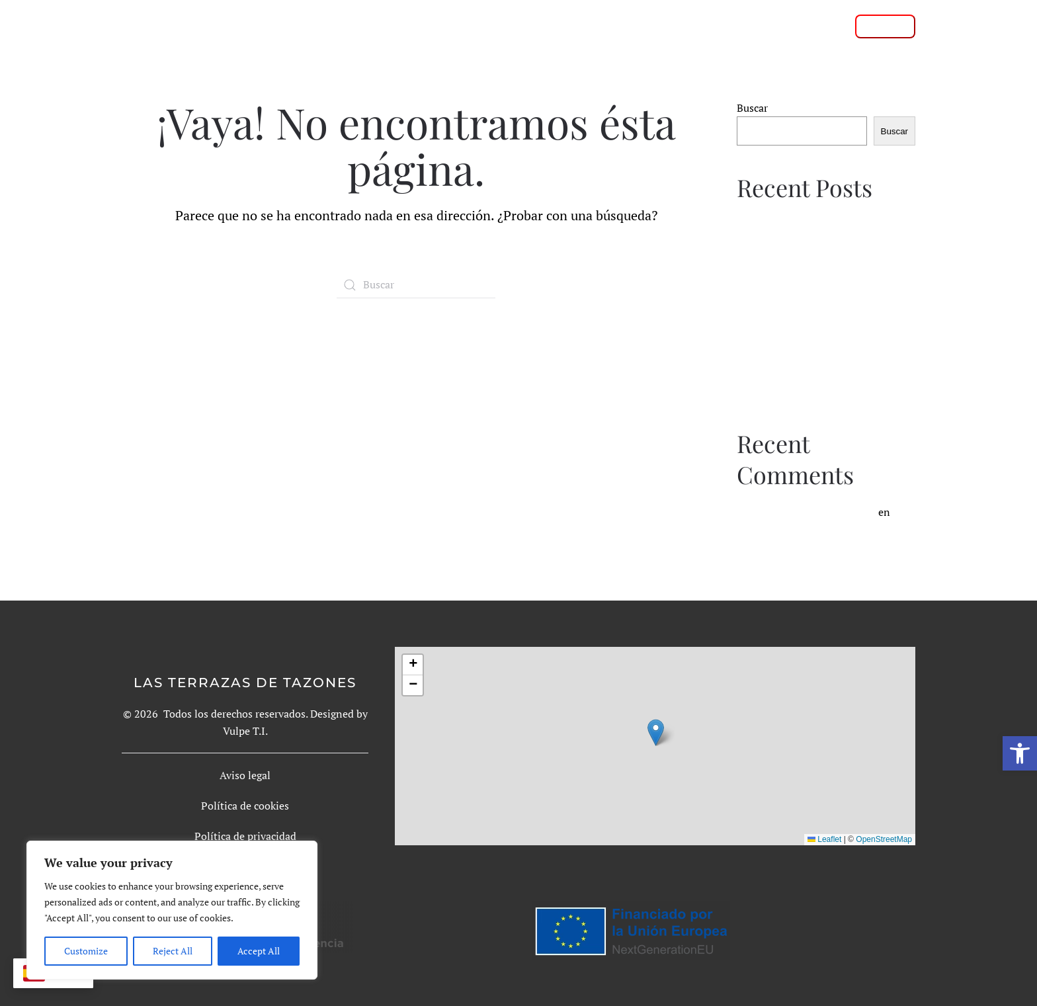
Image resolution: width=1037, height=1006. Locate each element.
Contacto (809, 25)
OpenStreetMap (884, 839)
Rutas (546, 25)
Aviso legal (245, 775)
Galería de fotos (628, 25)
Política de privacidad (245, 836)
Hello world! (786, 531)
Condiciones (729, 25)
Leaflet (824, 839)
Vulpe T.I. (245, 731)
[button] (1020, 753)
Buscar (752, 108)
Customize (86, 950)
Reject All (172, 950)
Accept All (258, 950)
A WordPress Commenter (816, 512)
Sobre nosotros (466, 25)
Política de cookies (245, 805)
